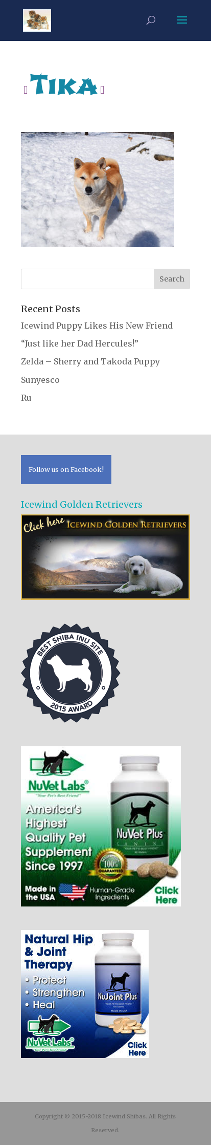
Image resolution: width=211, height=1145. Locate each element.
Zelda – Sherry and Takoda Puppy (90, 361)
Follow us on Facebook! (66, 469)
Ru (26, 398)
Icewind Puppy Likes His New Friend (97, 325)
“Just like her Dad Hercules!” (79, 343)
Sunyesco (40, 380)
